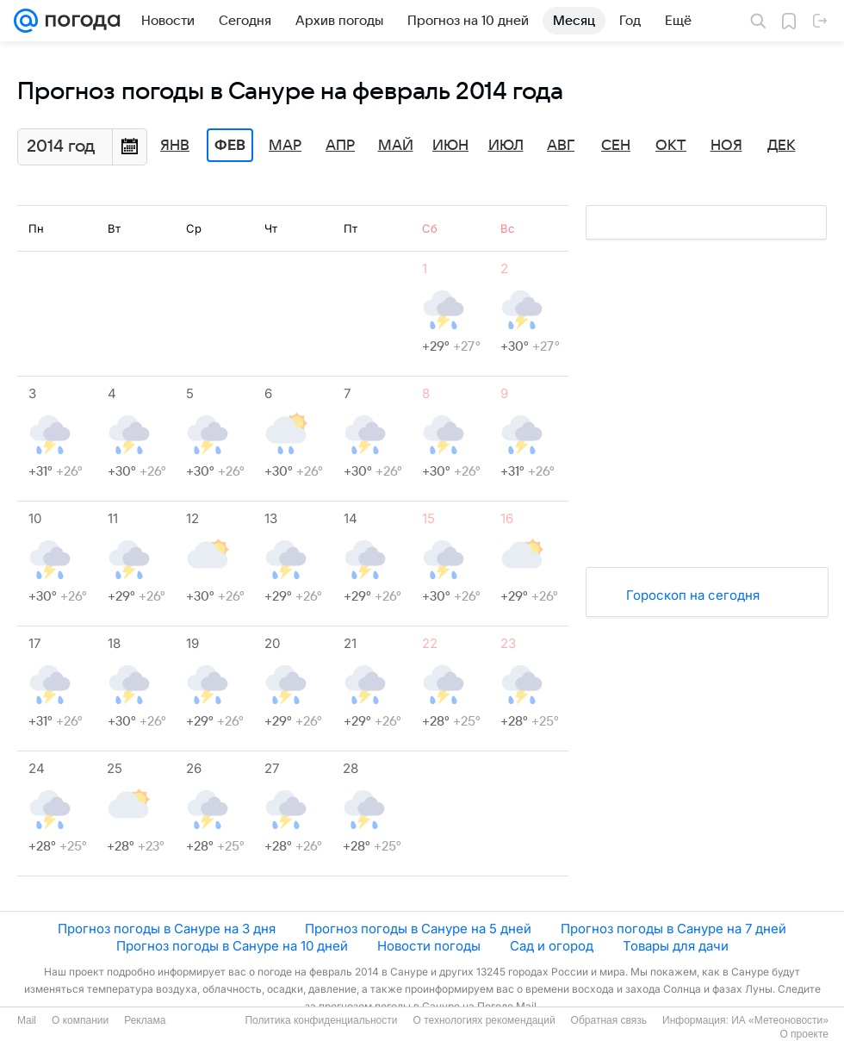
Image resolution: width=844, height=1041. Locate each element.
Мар (285, 145)
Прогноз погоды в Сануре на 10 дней (232, 946)
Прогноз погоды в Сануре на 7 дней (673, 928)
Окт (670, 145)
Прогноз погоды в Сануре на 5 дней (418, 928)
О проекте (803, 1034)
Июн (450, 145)
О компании (80, 1020)
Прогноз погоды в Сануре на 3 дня (167, 928)
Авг (560, 145)
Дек (781, 145)
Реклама (144, 1020)
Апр (340, 145)
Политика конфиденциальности (321, 1020)
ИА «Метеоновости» (779, 1020)
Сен (615, 145)
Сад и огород (551, 946)
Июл (506, 145)
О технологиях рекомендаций (484, 1020)
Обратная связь (609, 1020)
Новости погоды (429, 946)
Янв (174, 145)
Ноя (726, 145)
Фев (229, 145)
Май (395, 145)
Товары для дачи (676, 946)
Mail (26, 1020)
